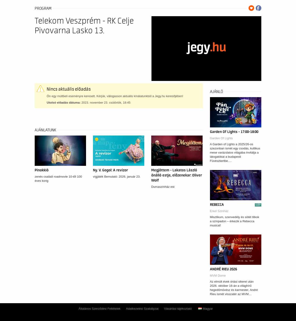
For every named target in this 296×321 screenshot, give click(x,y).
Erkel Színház (219, 211)
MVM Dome (218, 275)
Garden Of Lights (221, 138)
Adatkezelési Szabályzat (142, 308)
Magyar (205, 308)
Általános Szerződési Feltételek (99, 308)
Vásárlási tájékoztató (178, 308)
